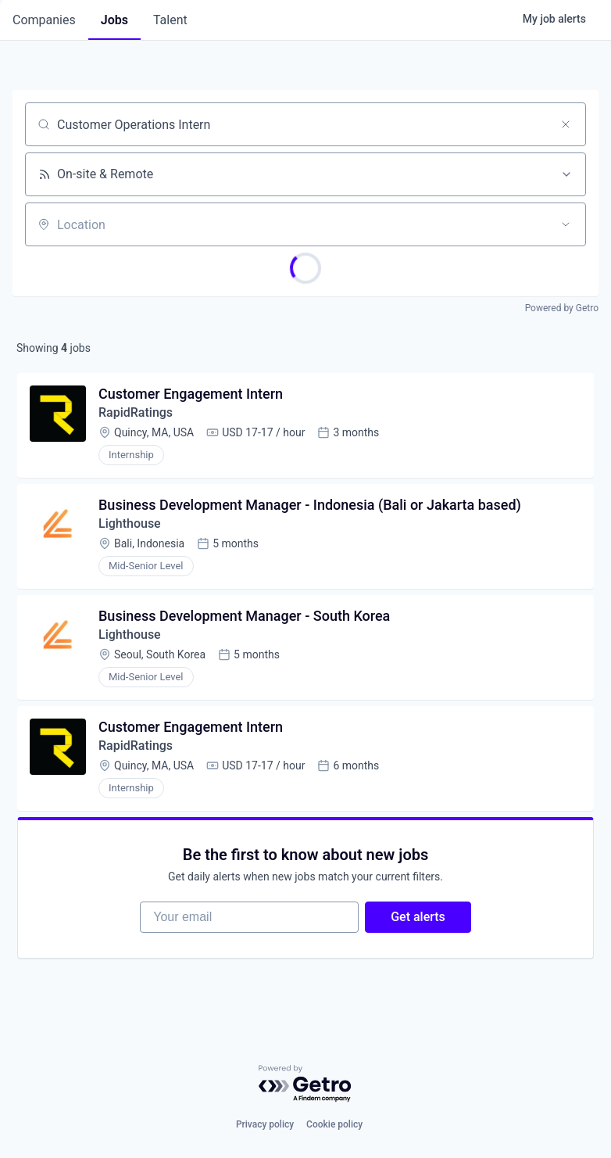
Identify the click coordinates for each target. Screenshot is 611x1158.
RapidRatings (135, 412)
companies (44, 20)
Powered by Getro (561, 308)
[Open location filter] (565, 224)
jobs (114, 20)
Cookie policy (334, 1124)
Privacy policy (265, 1124)
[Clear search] (565, 124)
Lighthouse (129, 523)
